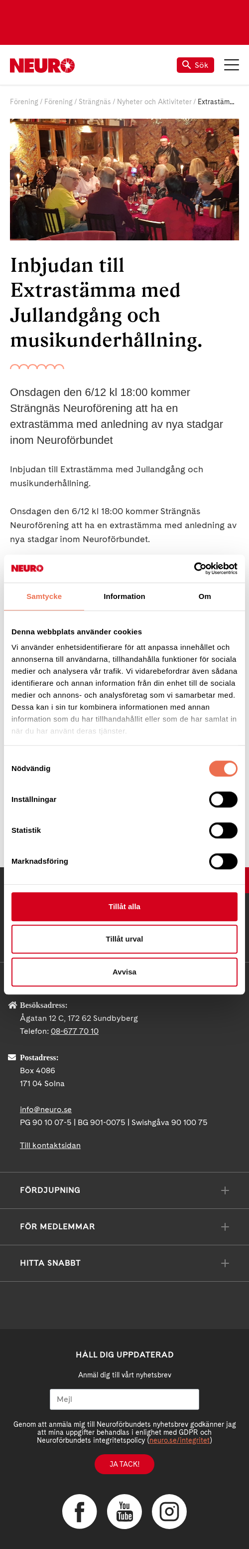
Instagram (169, 1511)
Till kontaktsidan (50, 1145)
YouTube (124, 1511)
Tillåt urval (124, 939)
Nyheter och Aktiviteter (154, 102)
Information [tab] (124, 596)
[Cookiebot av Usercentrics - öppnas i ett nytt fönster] (194, 568)
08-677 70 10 (75, 1031)
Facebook (79, 1511)
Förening (24, 102)
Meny (231, 64)
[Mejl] (124, 1399)
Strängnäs (95, 102)
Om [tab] (205, 596)
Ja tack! (124, 1464)
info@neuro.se (46, 1109)
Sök (195, 65)
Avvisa (124, 972)
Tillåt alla (124, 906)
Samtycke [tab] (44, 596)
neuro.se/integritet (179, 1440)
